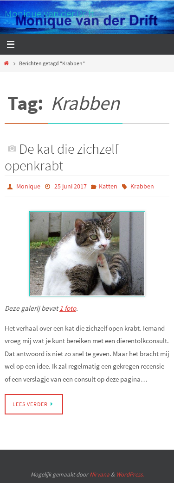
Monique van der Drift (49, 13)
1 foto (67, 308)
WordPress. (130, 474)
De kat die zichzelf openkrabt (61, 157)
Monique (28, 186)
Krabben (142, 186)
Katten (108, 186)
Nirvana (100, 474)
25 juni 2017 (70, 186)
